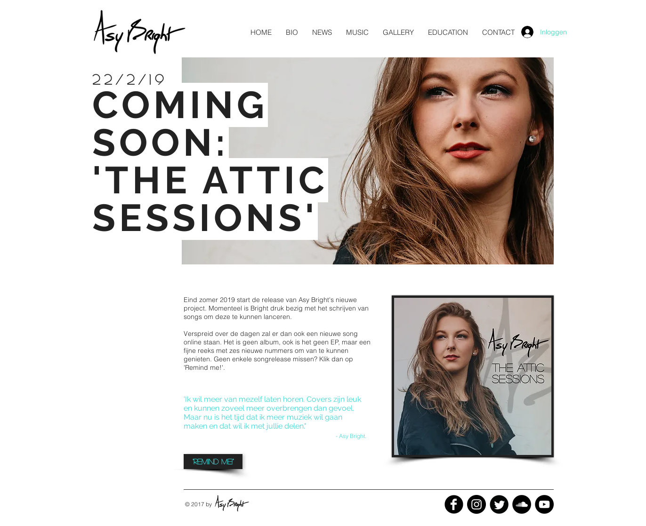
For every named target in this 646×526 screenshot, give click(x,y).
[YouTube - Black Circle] (544, 504)
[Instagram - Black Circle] (476, 504)
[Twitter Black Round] (499, 504)
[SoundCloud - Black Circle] (521, 504)
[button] (322, 32)
